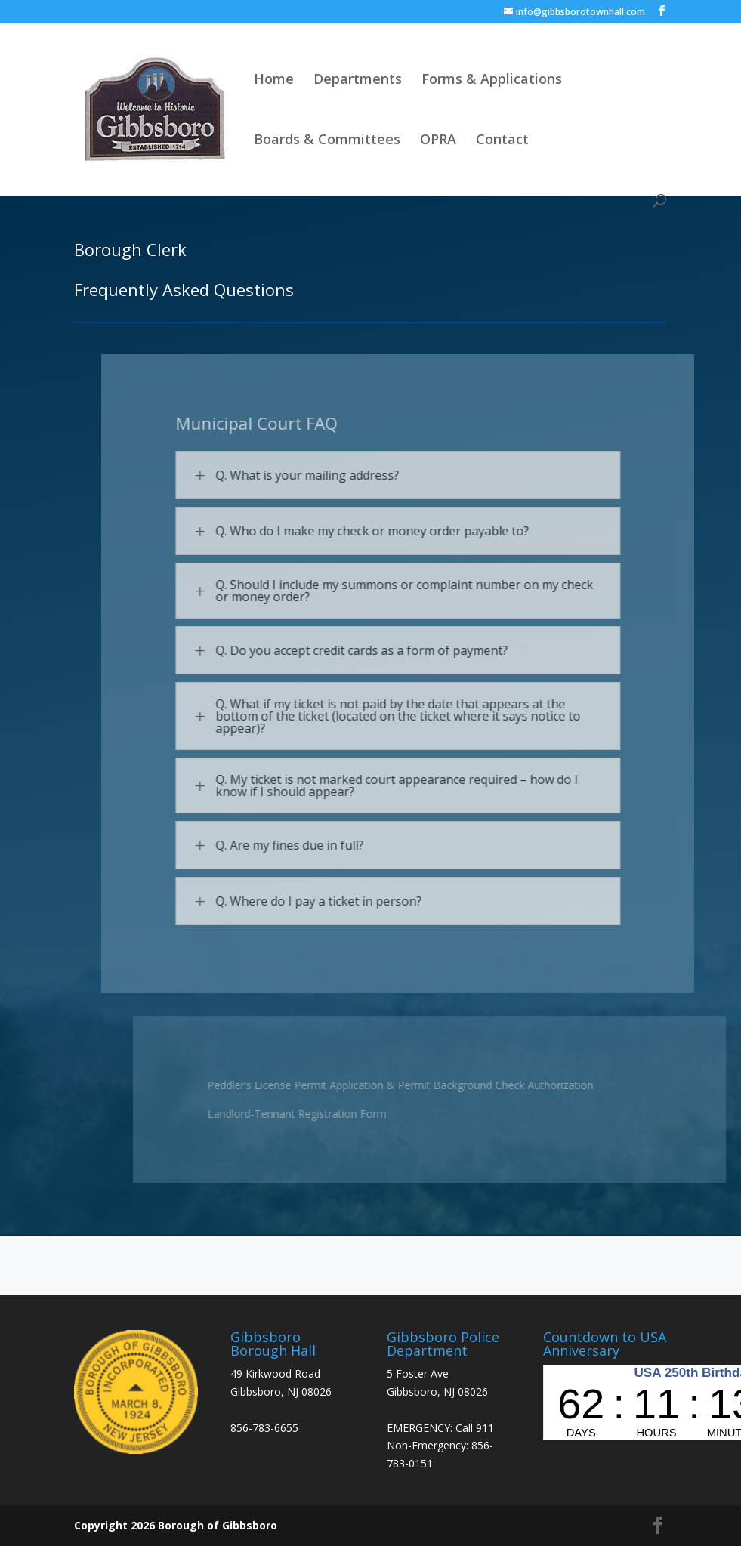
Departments (357, 80)
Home (274, 80)
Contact (502, 141)
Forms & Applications (491, 80)
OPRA (438, 141)
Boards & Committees (327, 141)
